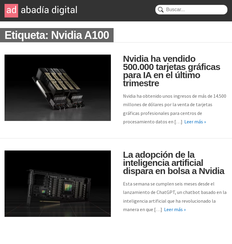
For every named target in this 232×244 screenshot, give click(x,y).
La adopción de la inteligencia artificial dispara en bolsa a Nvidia (173, 163)
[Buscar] (191, 9)
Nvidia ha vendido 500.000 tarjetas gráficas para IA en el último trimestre (171, 71)
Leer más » (195, 122)
